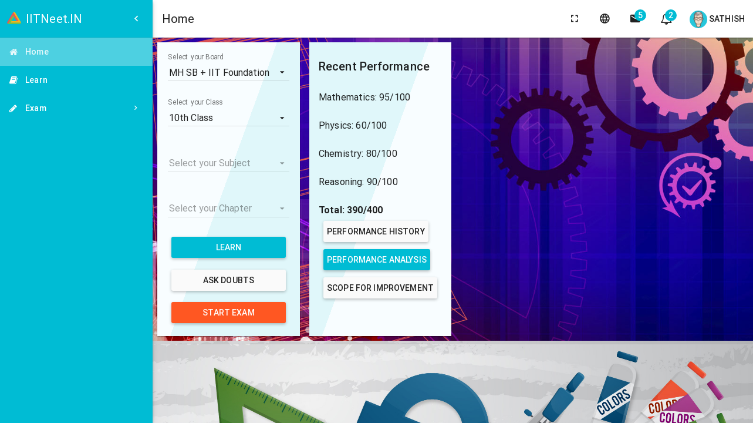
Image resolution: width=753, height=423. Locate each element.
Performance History (376, 231)
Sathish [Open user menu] (717, 19)
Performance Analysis (377, 259)
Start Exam (228, 312)
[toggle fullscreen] (574, 19)
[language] (605, 19)
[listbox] (228, 72)
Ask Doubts (228, 280)
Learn (229, 247)
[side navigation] (635, 19)
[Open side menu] (136, 19)
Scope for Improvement (380, 288)
